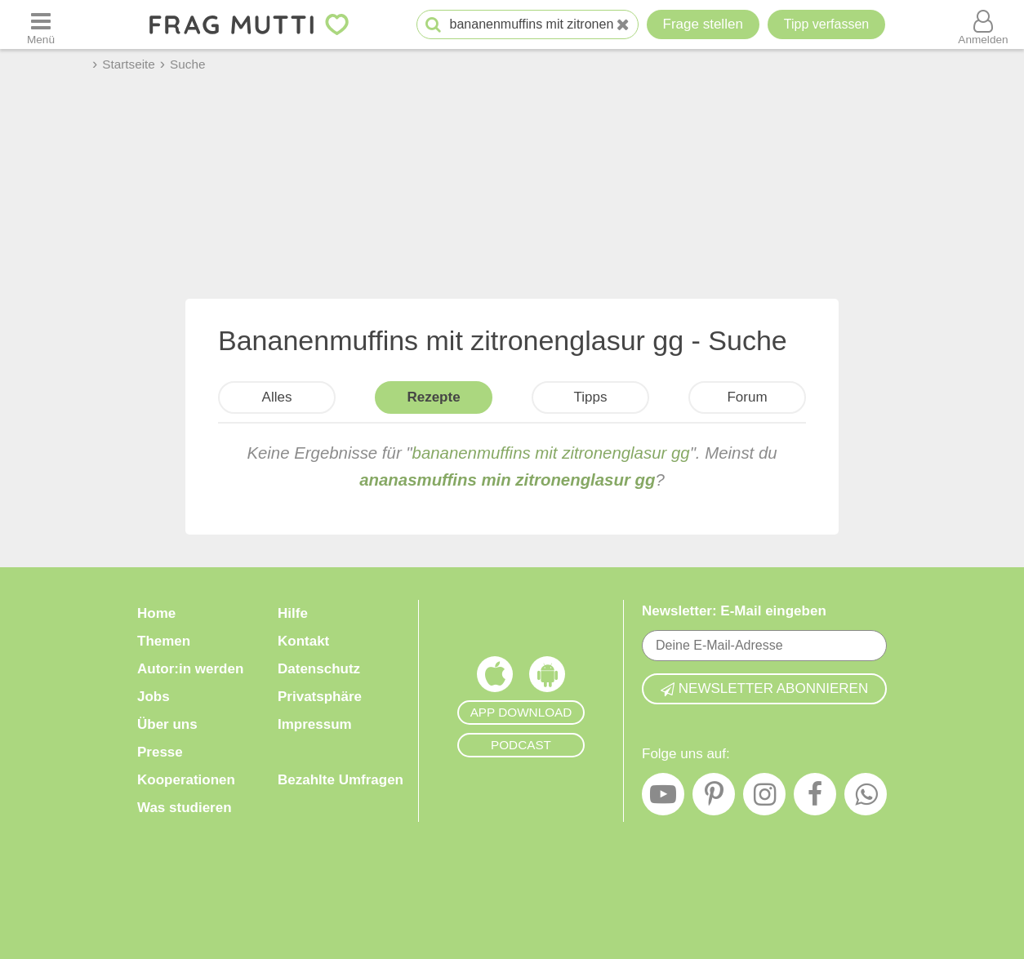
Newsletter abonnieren (764, 688)
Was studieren (184, 807)
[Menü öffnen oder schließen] (41, 24)
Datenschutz (319, 669)
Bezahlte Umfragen (340, 780)
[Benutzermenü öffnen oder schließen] (983, 24)
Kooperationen (186, 780)
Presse (160, 752)
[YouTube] (663, 798)
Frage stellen (703, 24)
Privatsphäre (320, 696)
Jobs (153, 696)
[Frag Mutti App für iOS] (495, 678)
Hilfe (293, 613)
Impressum (315, 724)
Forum (747, 397)
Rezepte (433, 397)
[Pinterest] (713, 798)
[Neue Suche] (623, 24)
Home (156, 613)
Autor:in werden (190, 669)
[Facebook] (815, 798)
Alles (277, 397)
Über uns (167, 724)
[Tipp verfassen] (826, 24)
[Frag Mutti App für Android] (547, 678)
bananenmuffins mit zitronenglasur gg (551, 453)
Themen (163, 641)
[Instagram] (764, 798)
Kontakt (303, 641)
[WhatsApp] (865, 798)
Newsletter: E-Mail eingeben (734, 611)
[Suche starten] (433, 24)
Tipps (591, 397)
